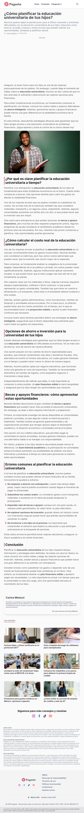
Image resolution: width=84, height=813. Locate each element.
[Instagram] (33, 716)
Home (36, 4)
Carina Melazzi (12, 33)
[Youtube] (50, 716)
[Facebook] (39, 716)
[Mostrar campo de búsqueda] (77, 4)
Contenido (45, 4)
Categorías (56, 4)
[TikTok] (44, 716)
